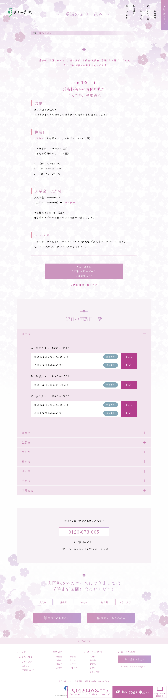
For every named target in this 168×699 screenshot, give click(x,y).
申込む (129, 356)
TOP (34, 33)
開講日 (40, 138)
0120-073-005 (84, 531)
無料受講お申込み (132, 691)
